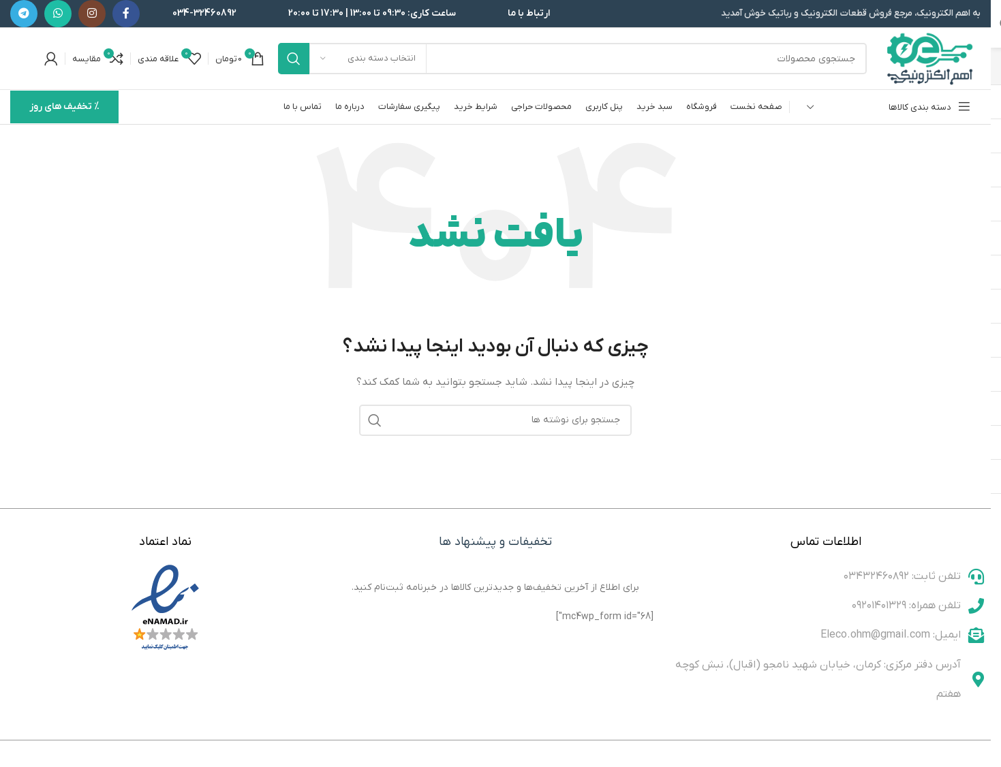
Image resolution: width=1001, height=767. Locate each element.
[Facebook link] (126, 13)
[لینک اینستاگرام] (92, 13)
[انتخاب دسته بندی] (368, 58)
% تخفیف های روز (64, 106)
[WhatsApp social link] (58, 13)
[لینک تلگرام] (23, 13)
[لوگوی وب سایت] (930, 58)
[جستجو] (572, 58)
